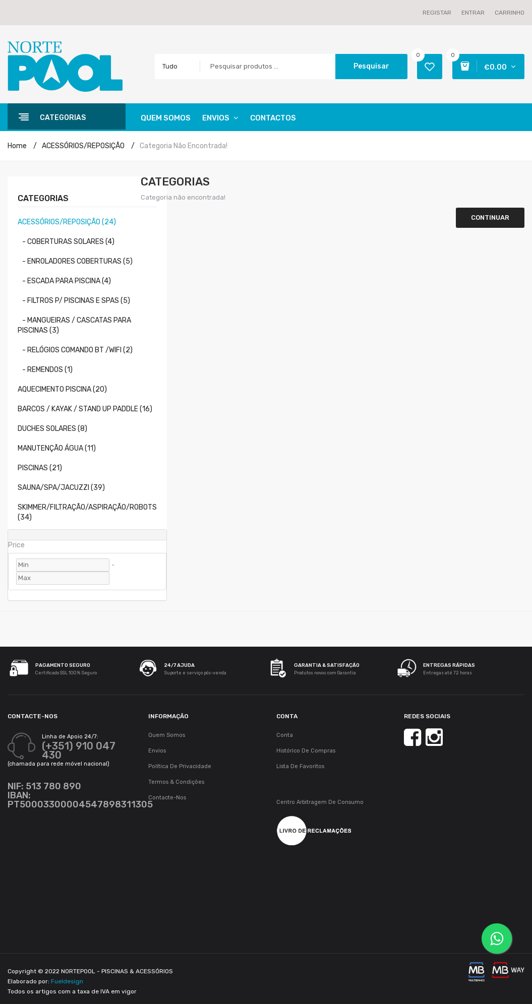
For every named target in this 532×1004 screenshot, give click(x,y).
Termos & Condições (176, 782)
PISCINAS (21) (40, 468)
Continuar (490, 217)
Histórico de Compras (305, 750)
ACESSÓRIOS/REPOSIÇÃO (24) (67, 222)
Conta (284, 735)
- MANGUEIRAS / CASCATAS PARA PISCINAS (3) (74, 325)
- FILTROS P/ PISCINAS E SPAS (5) (74, 300)
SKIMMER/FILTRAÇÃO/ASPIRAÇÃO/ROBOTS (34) (87, 512)
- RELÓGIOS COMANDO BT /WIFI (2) (75, 350)
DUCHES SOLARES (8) (52, 428)
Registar (437, 12)
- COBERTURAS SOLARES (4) (66, 241)
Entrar (473, 12)
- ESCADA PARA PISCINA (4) (64, 281)
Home (17, 146)
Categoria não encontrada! (183, 146)
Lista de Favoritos (300, 766)
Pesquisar (371, 66)
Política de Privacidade (179, 766)
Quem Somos (166, 735)
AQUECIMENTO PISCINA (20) (62, 389)
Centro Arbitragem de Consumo (320, 802)
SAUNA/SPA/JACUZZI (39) (61, 487)
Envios (157, 750)
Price (16, 545)
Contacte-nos (167, 797)
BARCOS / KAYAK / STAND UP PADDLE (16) (85, 409)
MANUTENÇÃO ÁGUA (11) (57, 448)
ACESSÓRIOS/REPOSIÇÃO (83, 146)
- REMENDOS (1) (45, 369)
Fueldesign (67, 981)
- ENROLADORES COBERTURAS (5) (75, 261)
